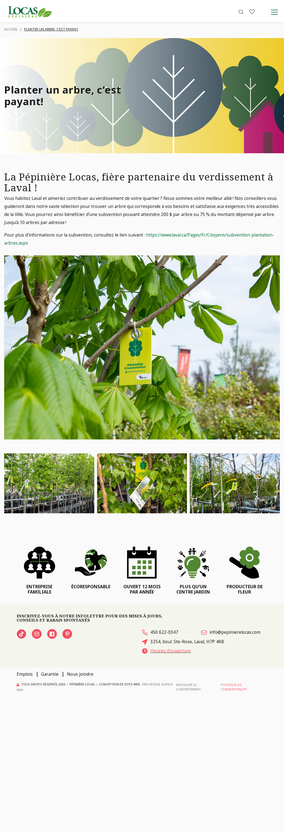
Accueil (11, 29)
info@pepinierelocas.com (230, 632)
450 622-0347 (160, 632)
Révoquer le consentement (188, 687)
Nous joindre (80, 674)
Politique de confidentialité (234, 687)
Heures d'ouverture (166, 651)
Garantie (50, 674)
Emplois (25, 674)
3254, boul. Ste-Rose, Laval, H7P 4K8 (183, 642)
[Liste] (252, 11)
